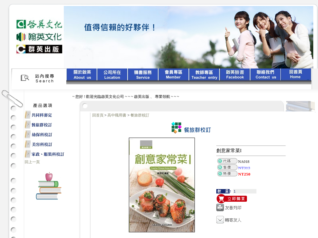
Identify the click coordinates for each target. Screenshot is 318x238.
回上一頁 (32, 162)
